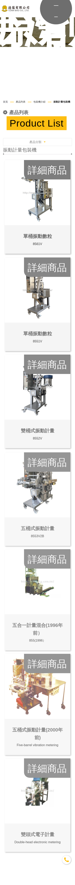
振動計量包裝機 (61, 101)
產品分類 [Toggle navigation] (37, 142)
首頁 (5, 101)
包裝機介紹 (39, 101)
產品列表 (20, 101)
